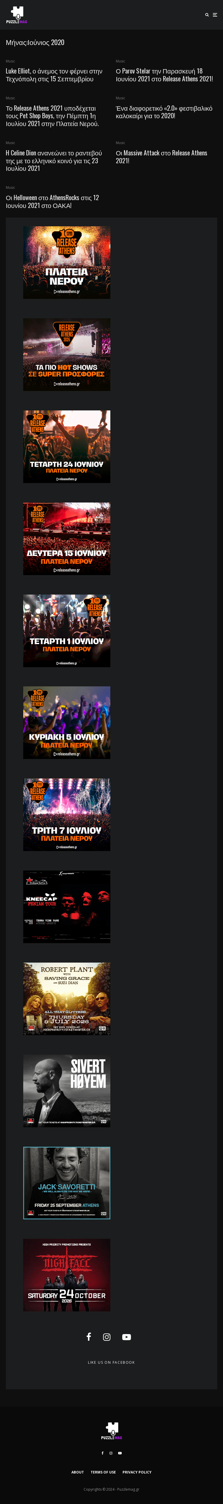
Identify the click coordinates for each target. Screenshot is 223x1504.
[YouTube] (120, 1453)
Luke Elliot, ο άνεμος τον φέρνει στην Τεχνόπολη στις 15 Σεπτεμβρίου (54, 74)
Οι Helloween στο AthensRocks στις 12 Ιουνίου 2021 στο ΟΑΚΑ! (52, 201)
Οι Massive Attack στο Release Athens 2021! (161, 156)
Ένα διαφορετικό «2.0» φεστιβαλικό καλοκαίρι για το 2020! (164, 111)
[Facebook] (103, 1453)
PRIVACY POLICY (137, 1472)
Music (10, 61)
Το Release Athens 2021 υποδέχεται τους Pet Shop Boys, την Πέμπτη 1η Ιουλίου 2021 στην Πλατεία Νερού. (52, 115)
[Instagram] (111, 1453)
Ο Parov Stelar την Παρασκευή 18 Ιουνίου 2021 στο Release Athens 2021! (164, 74)
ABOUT (77, 1472)
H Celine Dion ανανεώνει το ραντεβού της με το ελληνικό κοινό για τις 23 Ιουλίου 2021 (54, 160)
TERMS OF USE (103, 1472)
